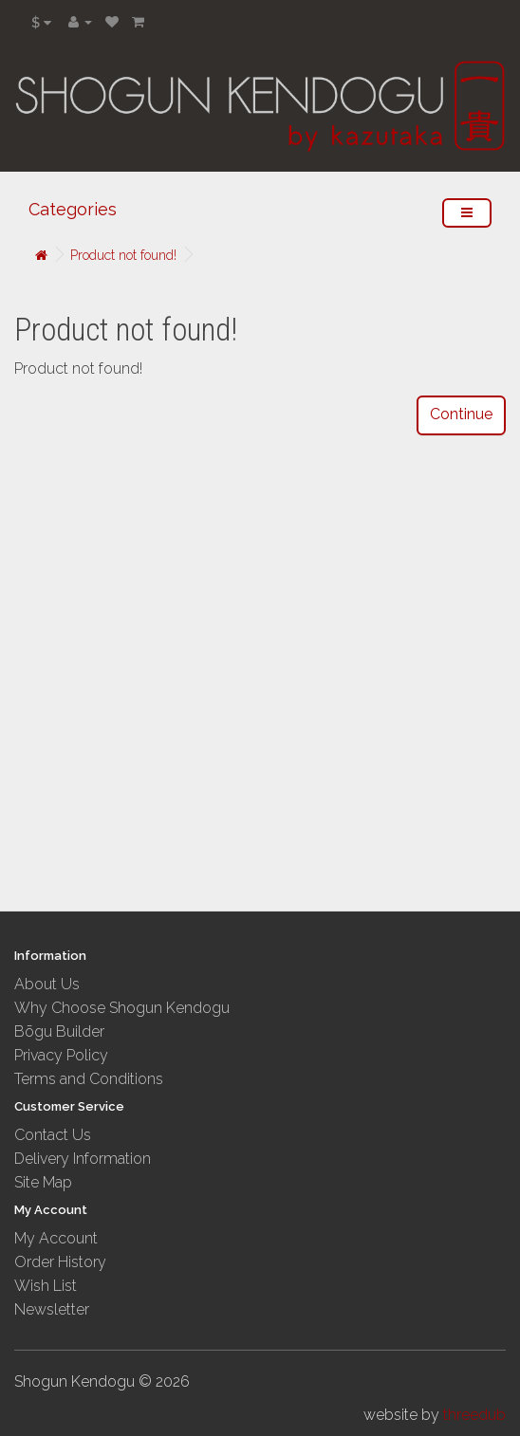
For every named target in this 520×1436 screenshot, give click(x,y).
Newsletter (51, 1309)
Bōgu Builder (59, 1031)
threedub (474, 1415)
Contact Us (52, 1135)
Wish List (45, 1286)
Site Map (43, 1182)
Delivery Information (82, 1159)
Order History (60, 1262)
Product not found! (123, 255)
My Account (56, 1238)
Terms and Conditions (88, 1079)
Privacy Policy (61, 1055)
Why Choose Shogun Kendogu (122, 1008)
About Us (47, 984)
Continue (461, 414)
